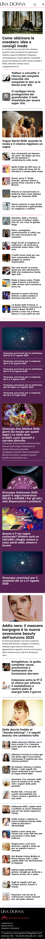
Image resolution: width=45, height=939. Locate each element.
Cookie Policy (7, 923)
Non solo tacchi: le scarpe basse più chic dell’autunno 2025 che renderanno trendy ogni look (26, 270)
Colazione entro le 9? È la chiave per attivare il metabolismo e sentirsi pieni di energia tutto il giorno (26, 686)
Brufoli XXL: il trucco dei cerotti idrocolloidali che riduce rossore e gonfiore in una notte (25, 795)
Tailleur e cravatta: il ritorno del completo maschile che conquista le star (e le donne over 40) (25, 79)
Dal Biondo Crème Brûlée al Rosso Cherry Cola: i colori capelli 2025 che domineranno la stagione (26, 859)
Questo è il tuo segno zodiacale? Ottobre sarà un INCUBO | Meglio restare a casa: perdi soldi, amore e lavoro (20, 539)
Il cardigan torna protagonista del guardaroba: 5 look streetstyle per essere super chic (25, 97)
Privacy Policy (7, 926)
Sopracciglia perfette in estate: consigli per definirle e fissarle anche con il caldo (26, 872)
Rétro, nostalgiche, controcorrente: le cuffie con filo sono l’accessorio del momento (25, 233)
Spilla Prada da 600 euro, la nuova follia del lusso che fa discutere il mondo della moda (27, 169)
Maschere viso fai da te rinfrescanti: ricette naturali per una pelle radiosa (25, 896)
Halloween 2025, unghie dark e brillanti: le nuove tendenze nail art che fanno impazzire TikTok (26, 809)
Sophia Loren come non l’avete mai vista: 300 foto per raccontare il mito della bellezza (26, 834)
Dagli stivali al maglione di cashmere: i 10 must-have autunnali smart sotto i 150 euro (25, 246)
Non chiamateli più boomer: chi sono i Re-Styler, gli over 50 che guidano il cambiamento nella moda (25, 156)
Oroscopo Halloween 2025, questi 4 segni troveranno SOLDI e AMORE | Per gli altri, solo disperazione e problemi (22, 497)
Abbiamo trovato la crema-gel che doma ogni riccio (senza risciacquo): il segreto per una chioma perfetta (27, 757)
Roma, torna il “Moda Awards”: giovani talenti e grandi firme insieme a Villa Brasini (25, 181)
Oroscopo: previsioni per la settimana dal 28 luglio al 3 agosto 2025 (22, 386)
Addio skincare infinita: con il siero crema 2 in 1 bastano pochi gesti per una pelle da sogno (26, 745)
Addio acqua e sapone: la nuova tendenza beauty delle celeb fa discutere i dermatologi (26, 822)
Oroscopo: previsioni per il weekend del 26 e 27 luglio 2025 (21, 394)
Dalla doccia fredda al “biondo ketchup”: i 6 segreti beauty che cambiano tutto (21, 732)
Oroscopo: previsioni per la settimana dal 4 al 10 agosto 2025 (22, 370)
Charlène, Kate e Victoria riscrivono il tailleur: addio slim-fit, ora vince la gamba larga (25, 221)
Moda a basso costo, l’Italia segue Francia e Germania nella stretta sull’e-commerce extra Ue (26, 283)
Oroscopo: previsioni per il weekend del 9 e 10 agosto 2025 (21, 362)
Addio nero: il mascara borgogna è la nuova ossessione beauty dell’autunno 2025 (22, 631)
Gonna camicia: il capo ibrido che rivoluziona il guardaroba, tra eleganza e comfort (27, 206)
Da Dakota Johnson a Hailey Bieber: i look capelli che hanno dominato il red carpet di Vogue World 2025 (26, 770)
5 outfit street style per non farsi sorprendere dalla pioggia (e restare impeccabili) (25, 258)
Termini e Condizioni (10, 928)
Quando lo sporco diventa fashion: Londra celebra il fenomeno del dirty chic (24, 295)
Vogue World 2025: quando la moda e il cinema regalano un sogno (22, 143)
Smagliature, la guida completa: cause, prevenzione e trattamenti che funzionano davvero (26, 667)
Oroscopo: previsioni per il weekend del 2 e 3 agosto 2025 (21, 378)
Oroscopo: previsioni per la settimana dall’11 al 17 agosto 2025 (22, 354)
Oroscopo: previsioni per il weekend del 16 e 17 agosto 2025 (20, 580)
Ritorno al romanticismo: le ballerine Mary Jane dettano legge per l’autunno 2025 (26, 194)
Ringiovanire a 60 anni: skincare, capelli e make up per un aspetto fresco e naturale (25, 847)
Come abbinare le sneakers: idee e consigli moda (18, 42)
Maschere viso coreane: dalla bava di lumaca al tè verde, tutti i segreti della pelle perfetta (26, 782)
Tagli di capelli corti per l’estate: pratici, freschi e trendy (24, 884)
